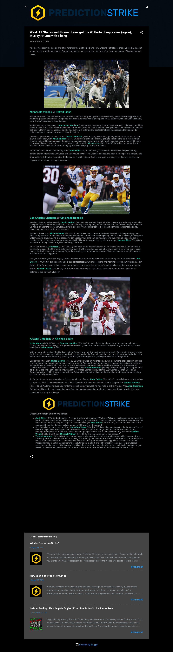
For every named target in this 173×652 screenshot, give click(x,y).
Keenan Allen (124, 240)
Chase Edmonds (93, 367)
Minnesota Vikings (41, 112)
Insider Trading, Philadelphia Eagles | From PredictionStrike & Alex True (71, 608)
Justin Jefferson (74, 136)
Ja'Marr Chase (44, 268)
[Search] (147, 7)
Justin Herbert (68, 222)
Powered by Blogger (86, 644)
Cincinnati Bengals (71, 217)
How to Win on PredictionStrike (48, 575)
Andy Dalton (96, 379)
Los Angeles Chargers (43, 217)
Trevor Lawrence (44, 436)
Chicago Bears (64, 338)
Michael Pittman (68, 434)
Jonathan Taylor (78, 427)
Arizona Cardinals (40, 338)
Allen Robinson (135, 386)
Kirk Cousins (94, 143)
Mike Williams (57, 233)
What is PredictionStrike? (44, 543)
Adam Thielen (59, 139)
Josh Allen (41, 418)
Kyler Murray (36, 343)
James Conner (58, 361)
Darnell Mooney (132, 382)
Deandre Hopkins (68, 343)
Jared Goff (73, 150)
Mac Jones (96, 422)
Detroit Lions (63, 112)
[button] (141, 33)
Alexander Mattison (68, 125)
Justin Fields (46, 347)
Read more (137, 567)
